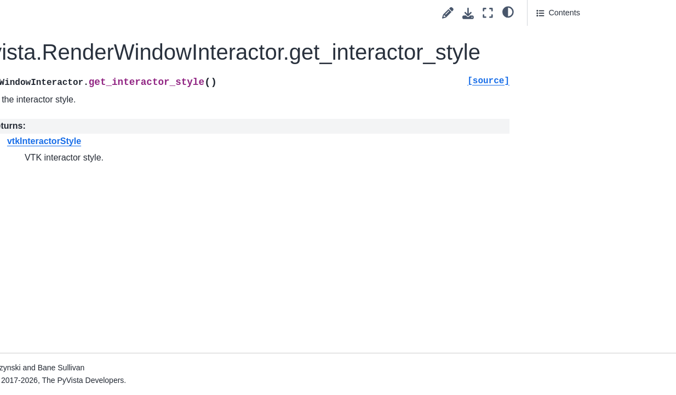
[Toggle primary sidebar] (154, 13)
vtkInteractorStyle (229, 141)
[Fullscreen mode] (488, 13)
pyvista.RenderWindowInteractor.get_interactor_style (84, 58)
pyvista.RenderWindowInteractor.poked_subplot (83, 213)
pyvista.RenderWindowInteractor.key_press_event (84, 175)
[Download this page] (468, 13)
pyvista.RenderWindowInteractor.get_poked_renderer (83, 101)
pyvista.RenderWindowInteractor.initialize (82, 139)
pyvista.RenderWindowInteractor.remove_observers (82, 336)
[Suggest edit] (448, 13)
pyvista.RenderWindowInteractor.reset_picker (82, 373)
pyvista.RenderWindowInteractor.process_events (83, 249)
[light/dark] (508, 11)
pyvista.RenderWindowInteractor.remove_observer (82, 293)
